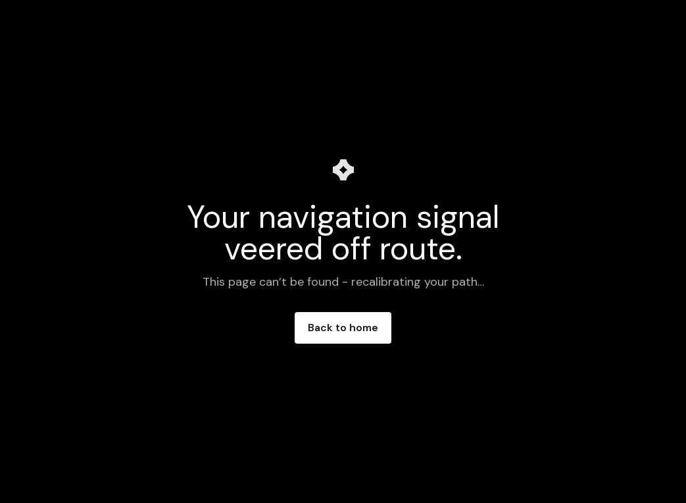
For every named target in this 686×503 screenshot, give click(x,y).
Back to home (343, 327)
